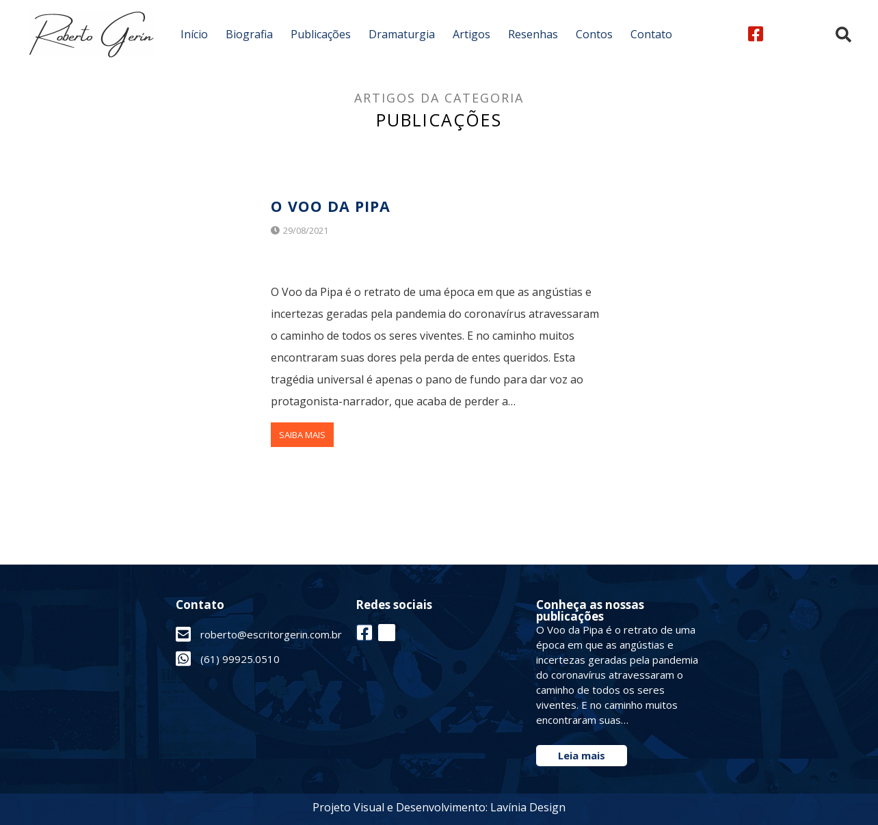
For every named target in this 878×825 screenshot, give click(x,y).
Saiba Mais (302, 435)
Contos (594, 34)
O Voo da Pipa (336, 205)
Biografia (249, 34)
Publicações (321, 34)
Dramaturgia (402, 34)
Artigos (471, 34)
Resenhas (533, 34)
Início (194, 34)
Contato (651, 34)
